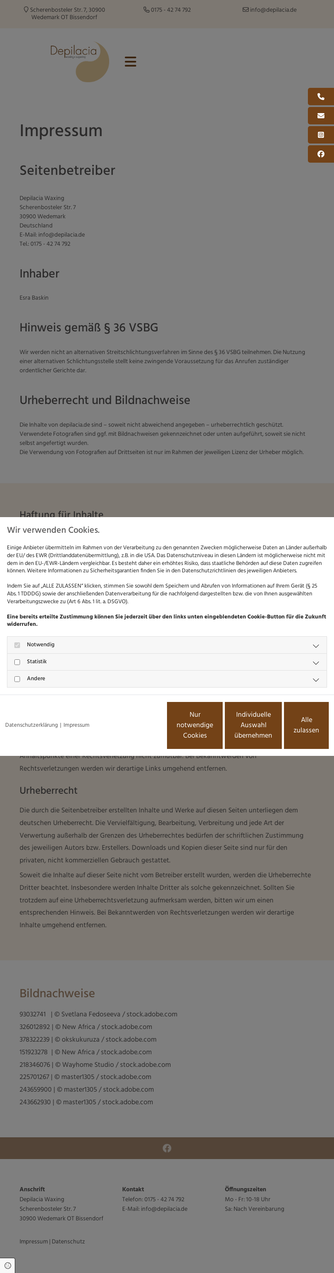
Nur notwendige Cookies (123, 729)
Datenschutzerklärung (31, 702)
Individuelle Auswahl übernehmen (206, 729)
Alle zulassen (288, 729)
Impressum (76, 702)
